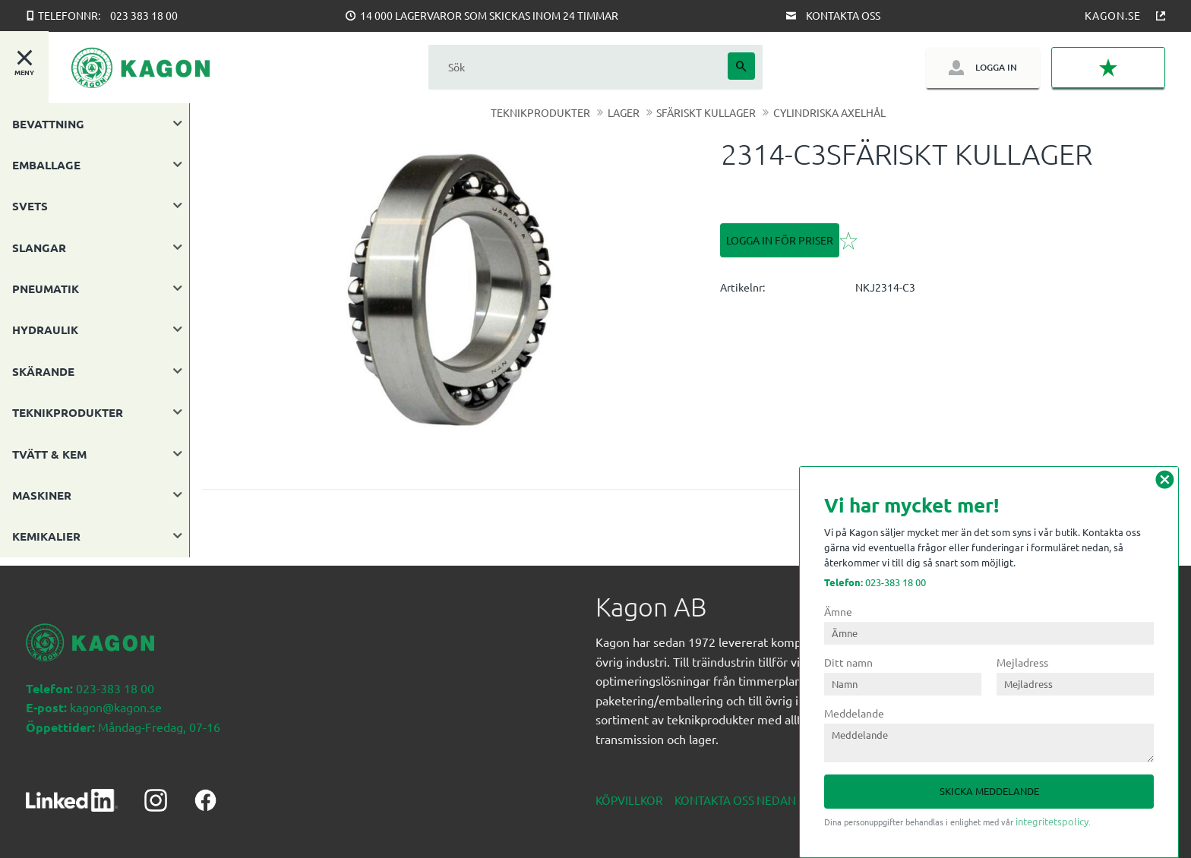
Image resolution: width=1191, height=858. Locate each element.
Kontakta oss (843, 15)
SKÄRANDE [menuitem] (43, 371)
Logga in (996, 67)
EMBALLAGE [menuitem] (46, 164)
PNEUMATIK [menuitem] (45, 288)
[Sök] (741, 66)
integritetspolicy (1052, 821)
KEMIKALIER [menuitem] (46, 536)
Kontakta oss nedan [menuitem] (735, 791)
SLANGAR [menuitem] (39, 247)
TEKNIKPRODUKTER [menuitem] (67, 412)
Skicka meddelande (989, 790)
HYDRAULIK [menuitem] (45, 329)
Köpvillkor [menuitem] (629, 791)
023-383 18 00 (875, 582)
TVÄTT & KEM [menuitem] (49, 454)
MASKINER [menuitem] (41, 495)
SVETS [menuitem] (30, 205)
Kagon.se (1113, 15)
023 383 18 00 (144, 15)
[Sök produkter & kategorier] (578, 67)
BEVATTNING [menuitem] (48, 123)
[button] (1108, 68)
